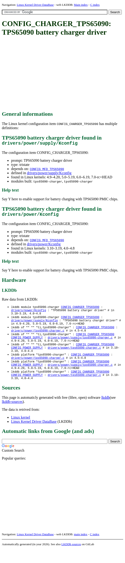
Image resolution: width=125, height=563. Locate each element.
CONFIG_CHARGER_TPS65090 (80, 309)
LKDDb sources (71, 558)
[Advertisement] (63, 74)
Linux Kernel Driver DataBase (35, 4)
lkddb (105, 411)
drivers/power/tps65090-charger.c (37, 337)
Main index (81, 4)
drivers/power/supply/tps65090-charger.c (80, 345)
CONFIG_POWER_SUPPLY (27, 345)
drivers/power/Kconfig (44, 246)
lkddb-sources (12, 415)
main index (80, 548)
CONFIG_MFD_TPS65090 (47, 170)
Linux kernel (20, 431)
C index (95, 4)
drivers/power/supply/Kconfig (49, 174)
